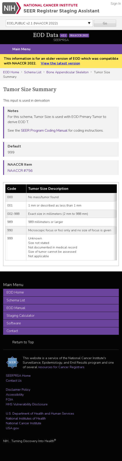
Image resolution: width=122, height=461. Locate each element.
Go (105, 23)
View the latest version (60, 63)
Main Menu (21, 49)
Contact (12, 331)
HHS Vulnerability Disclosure (27, 404)
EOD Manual (16, 308)
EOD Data (61, 35)
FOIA (9, 399)
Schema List (32, 72)
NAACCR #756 (20, 170)
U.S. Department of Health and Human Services (40, 413)
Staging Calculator (21, 315)
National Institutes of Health (26, 418)
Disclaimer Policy (18, 389)
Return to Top (23, 342)
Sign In (116, 3)
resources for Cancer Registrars (61, 367)
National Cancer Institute (23, 423)
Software (14, 323)
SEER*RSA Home (18, 375)
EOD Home (11, 72)
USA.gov (12, 428)
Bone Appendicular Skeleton (67, 72)
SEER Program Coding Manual (44, 130)
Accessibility (15, 394)
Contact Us (14, 380)
